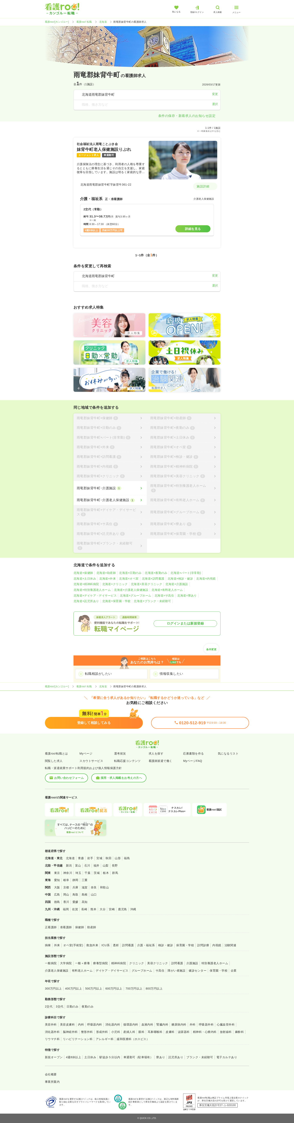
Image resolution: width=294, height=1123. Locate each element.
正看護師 (51, 927)
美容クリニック (157, 963)
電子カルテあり (226, 1057)
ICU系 (105, 945)
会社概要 (51, 1074)
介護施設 (192, 963)
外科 (193, 1024)
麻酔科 (239, 1031)
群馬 (115, 872)
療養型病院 (100, 963)
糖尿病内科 (179, 1024)
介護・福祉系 (146, 945)
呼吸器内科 (94, 1024)
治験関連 (230, 945)
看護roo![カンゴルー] (57, 21)
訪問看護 (128, 945)
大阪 (57, 887)
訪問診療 (203, 945)
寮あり (160, 1057)
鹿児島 (122, 909)
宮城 (99, 858)
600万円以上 (113, 988)
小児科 (115, 1031)
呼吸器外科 (206, 1024)
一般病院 (51, 963)
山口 (94, 894)
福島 (127, 858)
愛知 (57, 880)
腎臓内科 (162, 1024)
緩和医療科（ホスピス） (133, 1039)
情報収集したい (171, 673)
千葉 (87, 872)
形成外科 (102, 1031)
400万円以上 (73, 988)
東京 (57, 872)
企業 (234, 970)
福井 (96, 865)
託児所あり (175, 1057)
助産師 (91, 927)
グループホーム (142, 970)
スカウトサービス (91, 760)
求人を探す (156, 753)
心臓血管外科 (226, 1024)
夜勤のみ (88, 1006)
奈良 (94, 887)
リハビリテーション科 (77, 1039)
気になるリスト (228, 753)
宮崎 (112, 909)
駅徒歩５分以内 (109, 1057)
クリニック (136, 963)
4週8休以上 (73, 1057)
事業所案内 (52, 1081)
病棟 (48, 945)
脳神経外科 (70, 1031)
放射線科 (226, 1031)
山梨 (106, 865)
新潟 (69, 865)
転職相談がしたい (98, 673)
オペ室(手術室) (73, 945)
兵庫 (75, 887)
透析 (116, 945)
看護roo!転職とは (56, 753)
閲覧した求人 (54, 760)
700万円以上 (134, 988)
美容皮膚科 (67, 1024)
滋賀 (85, 887)
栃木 (106, 872)
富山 (78, 865)
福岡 (66, 909)
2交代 (48, 1006)
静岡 (75, 880)
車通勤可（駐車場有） (138, 1057)
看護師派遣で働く (160, 760)
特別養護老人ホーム (215, 963)
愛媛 (75, 902)
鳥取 (75, 894)
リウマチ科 (52, 1039)
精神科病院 (118, 963)
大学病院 (66, 963)
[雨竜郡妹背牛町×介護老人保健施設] (110, 500)
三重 (85, 880)
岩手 (90, 858)
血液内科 (147, 1024)
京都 (66, 887)
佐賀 (75, 909)
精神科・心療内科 (205, 1031)
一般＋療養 (82, 963)
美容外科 (51, 1024)
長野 (115, 865)
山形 (118, 858)
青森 (81, 858)
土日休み (90, 1057)
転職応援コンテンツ (127, 760)
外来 (57, 945)
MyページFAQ (192, 760)
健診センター (197, 970)
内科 (81, 1024)
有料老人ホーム (82, 970)
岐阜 (66, 880)
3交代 (59, 1006)
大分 (103, 909)
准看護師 (66, 927)
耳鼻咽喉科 (155, 1031)
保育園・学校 (185, 945)
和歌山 (104, 887)
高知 (85, 902)
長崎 (84, 909)
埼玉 (78, 872)
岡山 (66, 894)
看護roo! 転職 (84, 21)
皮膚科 (170, 1031)
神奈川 (67, 872)
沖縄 (133, 909)
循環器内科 (130, 1024)
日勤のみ (72, 1006)
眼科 (141, 1031)
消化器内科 (112, 1024)
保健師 (79, 927)
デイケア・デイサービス (112, 970)
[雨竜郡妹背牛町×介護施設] (110, 488)
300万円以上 (53, 988)
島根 (85, 894)
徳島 (57, 902)
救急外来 (92, 945)
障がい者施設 (176, 970)
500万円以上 (93, 988)
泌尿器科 (184, 1031)
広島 (57, 894)
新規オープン (54, 1057)
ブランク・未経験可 (199, 1057)
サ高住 (160, 970)
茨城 (97, 872)
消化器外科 (52, 1031)
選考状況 (120, 753)
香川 (66, 902)
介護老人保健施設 (57, 970)
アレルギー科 (105, 1039)
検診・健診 (165, 945)
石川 (87, 865)
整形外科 (87, 1031)
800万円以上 (154, 988)
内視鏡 (216, 945)
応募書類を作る (193, 753)
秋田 (108, 858)
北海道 (103, 21)
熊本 (93, 909)
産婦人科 (129, 1031)
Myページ (85, 753)
